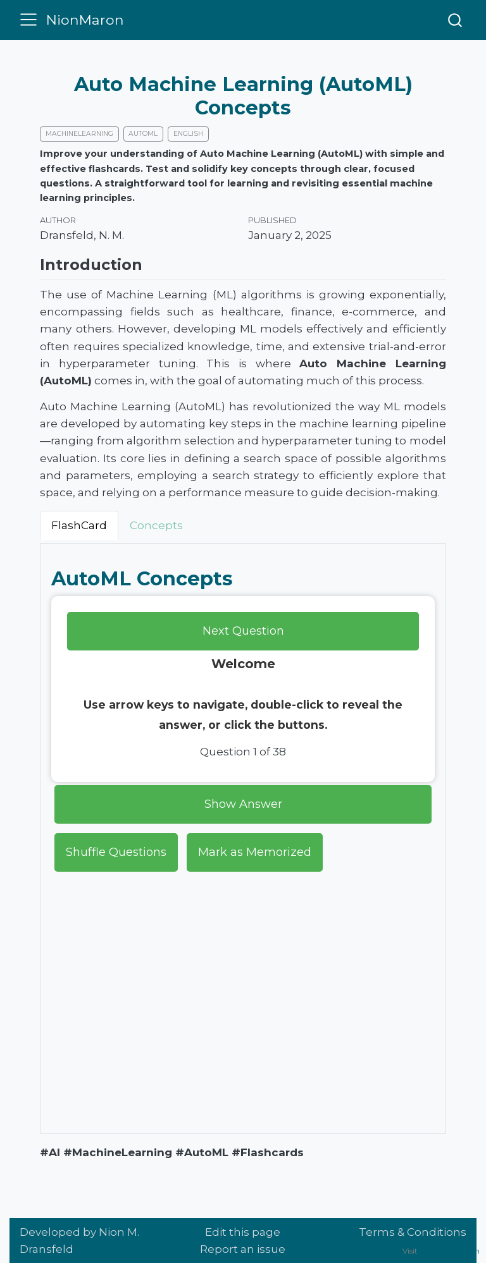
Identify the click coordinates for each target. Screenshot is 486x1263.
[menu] (29, 19)
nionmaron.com (450, 1250)
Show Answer (243, 803)
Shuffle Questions (116, 851)
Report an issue (242, 1249)
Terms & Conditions (412, 1232)
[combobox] (455, 19)
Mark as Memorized (254, 851)
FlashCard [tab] (79, 524)
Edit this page (242, 1232)
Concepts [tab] (156, 524)
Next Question (243, 630)
